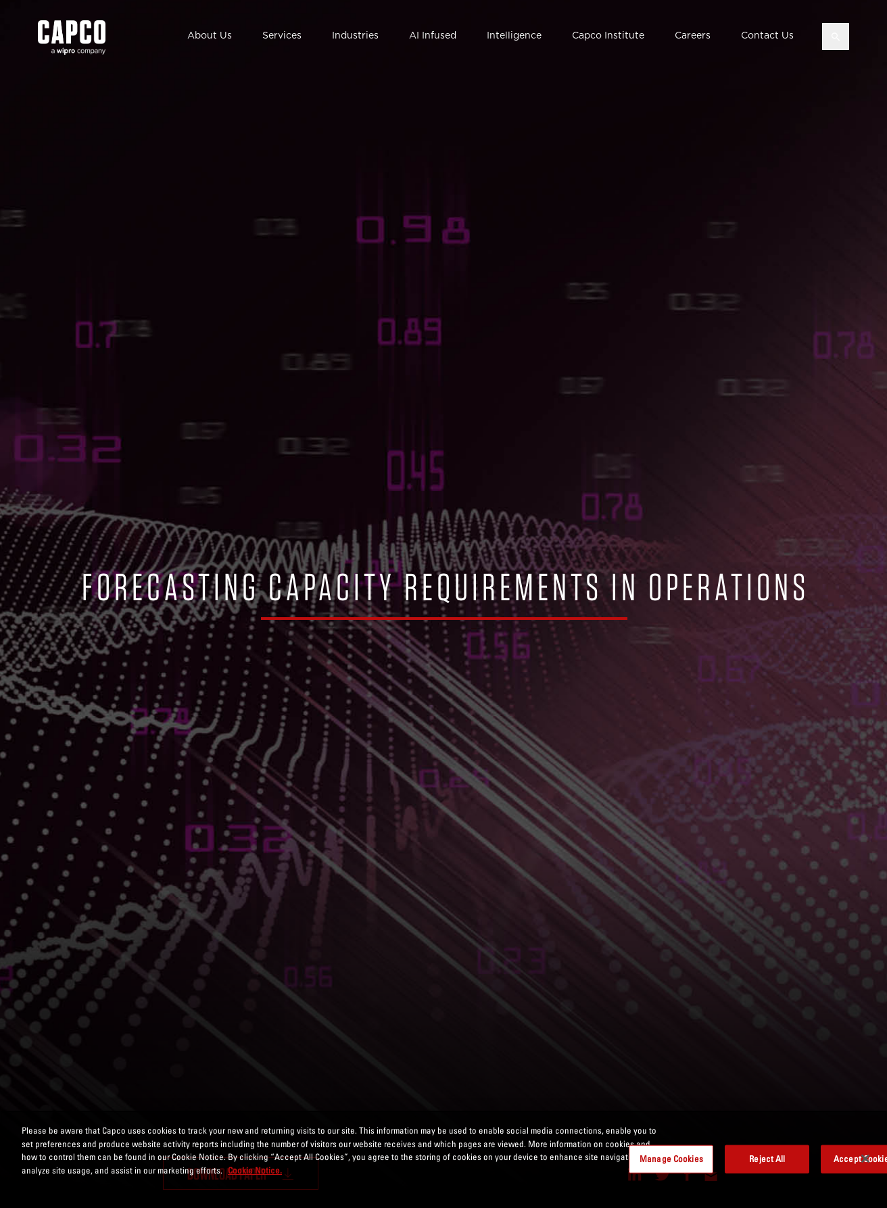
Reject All (767, 1166)
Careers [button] (693, 35)
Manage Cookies (671, 1166)
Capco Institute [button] (608, 35)
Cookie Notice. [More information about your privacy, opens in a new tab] (255, 1177)
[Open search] (835, 36)
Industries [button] (355, 35)
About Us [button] (209, 35)
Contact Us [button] (767, 35)
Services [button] (282, 35)
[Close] (865, 1167)
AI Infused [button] (432, 35)
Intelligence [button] (514, 35)
